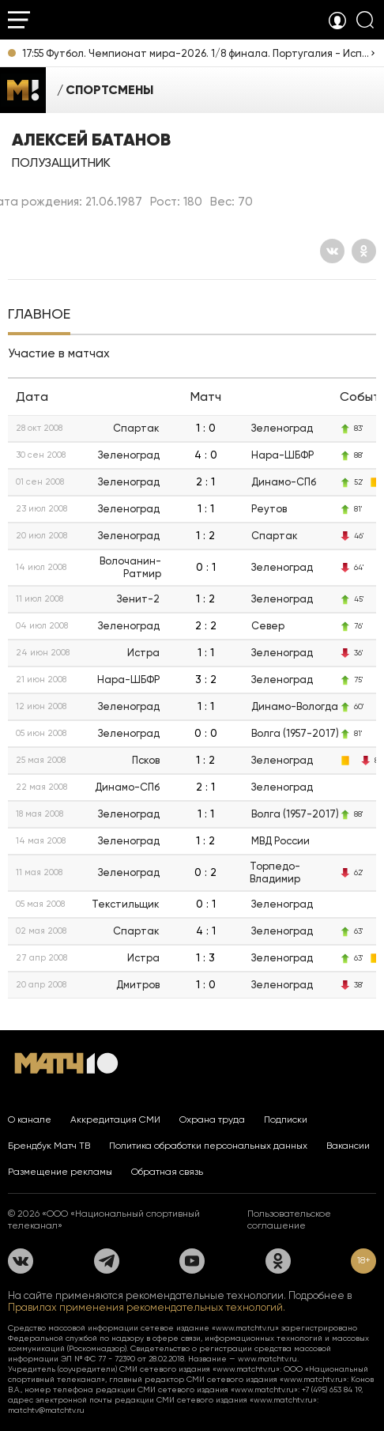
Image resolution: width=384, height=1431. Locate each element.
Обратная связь (167, 1171)
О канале (29, 1119)
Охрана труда (212, 1119)
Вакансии (348, 1145)
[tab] (39, 315)
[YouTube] (192, 1261)
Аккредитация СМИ (115, 1119)
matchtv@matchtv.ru (46, 1410)
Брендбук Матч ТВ (49, 1145)
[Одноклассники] (364, 251)
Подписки (285, 1119)
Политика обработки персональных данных (208, 1145)
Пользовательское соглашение (289, 1219)
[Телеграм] (106, 1261)
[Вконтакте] (332, 251)
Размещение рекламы (60, 1171)
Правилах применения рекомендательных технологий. (146, 1307)
